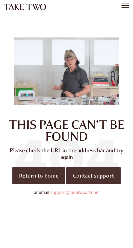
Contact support (93, 175)
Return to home (39, 175)
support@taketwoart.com (75, 192)
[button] (125, 5)
